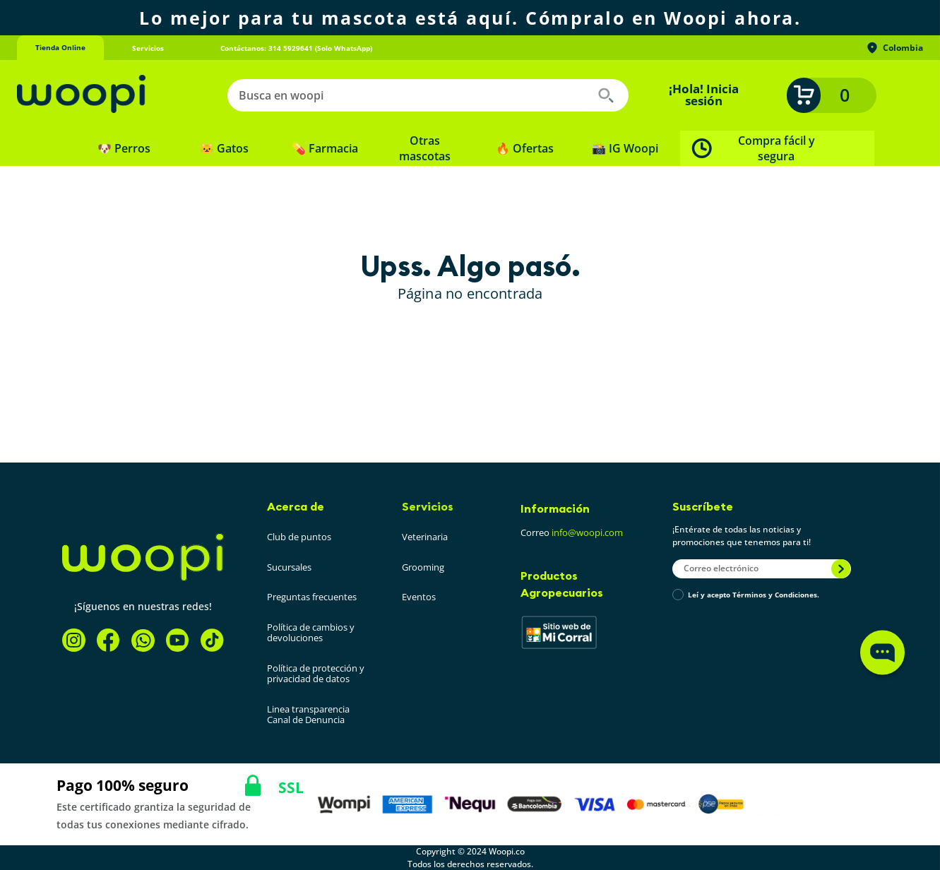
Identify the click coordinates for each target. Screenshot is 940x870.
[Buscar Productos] (606, 95)
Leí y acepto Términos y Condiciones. (753, 595)
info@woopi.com (587, 532)
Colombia (894, 48)
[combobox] (428, 95)
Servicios (427, 506)
